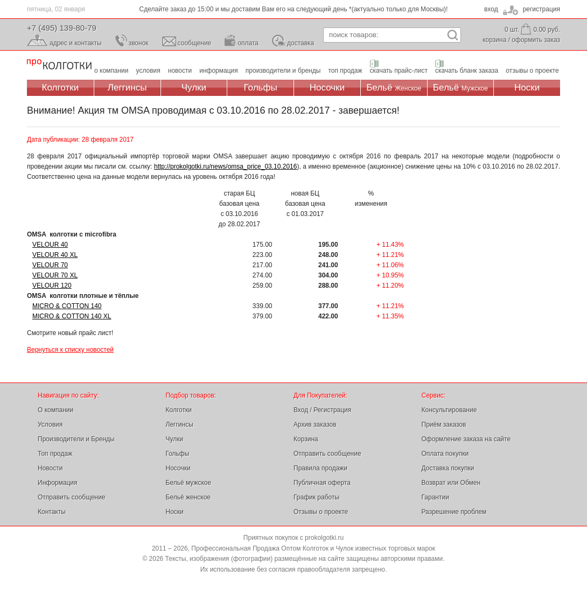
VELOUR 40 (50, 244)
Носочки (327, 87)
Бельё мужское (189, 482)
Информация (57, 482)
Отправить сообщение (72, 497)
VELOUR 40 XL (55, 255)
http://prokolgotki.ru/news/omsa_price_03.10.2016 (225, 166)
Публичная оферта (322, 482)
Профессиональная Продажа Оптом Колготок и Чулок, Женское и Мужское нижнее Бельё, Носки (59, 65)
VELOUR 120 (52, 285)
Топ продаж (55, 453)
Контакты (52, 512)
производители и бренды (283, 70)
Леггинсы (127, 87)
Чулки (193, 87)
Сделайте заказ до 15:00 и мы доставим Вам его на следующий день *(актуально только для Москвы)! (293, 9)
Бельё (393, 87)
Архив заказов (315, 424)
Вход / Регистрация (322, 410)
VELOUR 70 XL (55, 275)
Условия (50, 424)
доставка (300, 43)
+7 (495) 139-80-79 (61, 27)
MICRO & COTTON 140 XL (71, 316)
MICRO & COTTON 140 (66, 306)
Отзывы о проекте (320, 512)
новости (180, 70)
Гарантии (435, 497)
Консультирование (449, 410)
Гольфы (260, 87)
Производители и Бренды (76, 439)
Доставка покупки (448, 468)
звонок (139, 43)
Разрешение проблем (454, 512)
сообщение (195, 43)
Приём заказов (444, 424)
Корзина (305, 439)
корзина (494, 40)
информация (218, 70)
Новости (50, 468)
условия (148, 70)
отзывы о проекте (532, 70)
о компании (111, 70)
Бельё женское (188, 497)
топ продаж (345, 70)
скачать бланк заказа (466, 70)
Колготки (60, 87)
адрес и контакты (76, 43)
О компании (55, 410)
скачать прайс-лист (399, 70)
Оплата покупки (445, 453)
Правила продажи (320, 468)
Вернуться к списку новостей (70, 349)
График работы (316, 497)
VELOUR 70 (50, 265)
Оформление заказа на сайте (466, 439)
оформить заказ (536, 40)
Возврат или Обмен (451, 482)
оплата (247, 43)
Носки (527, 87)
